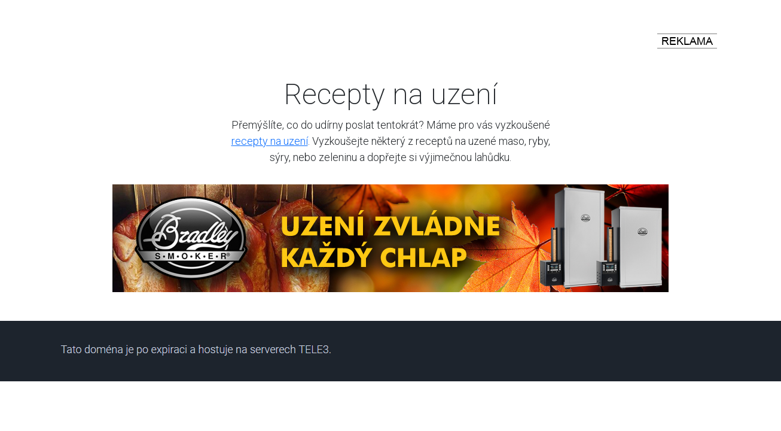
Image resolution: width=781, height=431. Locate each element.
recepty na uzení (269, 141)
